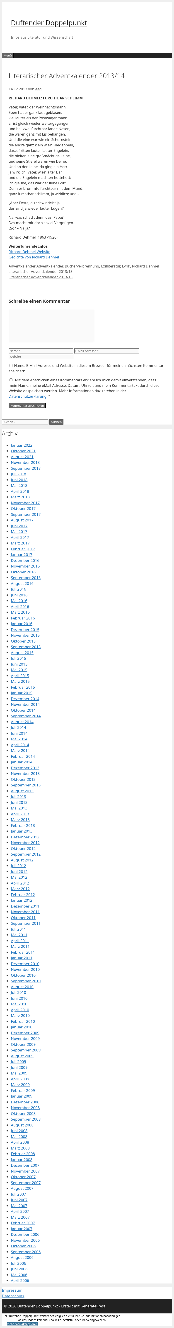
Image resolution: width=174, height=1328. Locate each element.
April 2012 (20, 883)
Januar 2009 (21, 1096)
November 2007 (25, 1171)
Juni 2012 (19, 871)
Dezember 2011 (25, 906)
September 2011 (26, 923)
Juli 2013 (18, 796)
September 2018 (26, 468)
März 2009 (20, 1084)
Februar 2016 (23, 618)
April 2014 (20, 744)
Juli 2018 (18, 473)
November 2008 (25, 1107)
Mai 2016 (19, 600)
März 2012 (20, 888)
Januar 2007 (21, 1228)
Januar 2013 (21, 831)
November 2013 (25, 773)
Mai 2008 (19, 1136)
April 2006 (20, 1280)
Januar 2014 (21, 762)
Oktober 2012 (23, 848)
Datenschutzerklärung (27, 396)
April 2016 (20, 606)
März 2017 (20, 543)
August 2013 (22, 790)
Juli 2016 (18, 589)
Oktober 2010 (23, 975)
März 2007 (20, 1217)
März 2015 (20, 681)
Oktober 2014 (23, 710)
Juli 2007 (18, 1194)
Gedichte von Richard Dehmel (34, 257)
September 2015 (26, 646)
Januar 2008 (21, 1159)
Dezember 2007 (25, 1165)
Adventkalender (22, 266)
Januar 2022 (21, 445)
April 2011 (20, 940)
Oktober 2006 (23, 1245)
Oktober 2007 (23, 1176)
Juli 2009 (18, 1061)
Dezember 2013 (25, 767)
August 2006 (22, 1257)
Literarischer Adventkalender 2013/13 (40, 271)
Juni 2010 (19, 998)
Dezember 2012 (25, 837)
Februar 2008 (23, 1153)
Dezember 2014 (25, 698)
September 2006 (26, 1251)
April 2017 (20, 537)
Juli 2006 (18, 1263)
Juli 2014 (18, 727)
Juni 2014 (19, 733)
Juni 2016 (19, 595)
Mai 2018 (19, 485)
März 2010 (20, 1015)
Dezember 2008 (25, 1102)
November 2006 (25, 1240)
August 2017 (22, 520)
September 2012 (26, 854)
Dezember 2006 (25, 1234)
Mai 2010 (19, 1004)
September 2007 (26, 1182)
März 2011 (20, 946)
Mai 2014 (19, 738)
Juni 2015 (19, 664)
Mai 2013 (19, 808)
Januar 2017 (21, 554)
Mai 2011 (19, 934)
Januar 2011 (21, 957)
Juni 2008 (19, 1130)
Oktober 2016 (23, 572)
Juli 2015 (18, 658)
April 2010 (20, 1009)
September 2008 (26, 1119)
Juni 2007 (19, 1199)
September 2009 (26, 1050)
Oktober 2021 (23, 450)
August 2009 (22, 1055)
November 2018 (25, 462)
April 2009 (20, 1079)
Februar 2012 (23, 894)
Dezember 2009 (25, 1032)
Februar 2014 (23, 756)
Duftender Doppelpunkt (49, 22)
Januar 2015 (21, 692)
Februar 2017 (23, 548)
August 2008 (22, 1125)
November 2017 (25, 502)
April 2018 (20, 491)
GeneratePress (92, 1306)
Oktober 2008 (23, 1113)
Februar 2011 (23, 952)
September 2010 (26, 980)
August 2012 (22, 860)
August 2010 (22, 986)
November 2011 (25, 911)
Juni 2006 (19, 1269)
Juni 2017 (19, 525)
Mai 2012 (19, 877)
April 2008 (20, 1142)
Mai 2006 (19, 1274)
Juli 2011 (18, 929)
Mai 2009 (19, 1073)
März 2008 (20, 1148)
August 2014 (22, 721)
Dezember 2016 (25, 560)
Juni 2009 (19, 1067)
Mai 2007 (19, 1205)
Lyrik (126, 266)
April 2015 (20, 675)
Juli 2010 (18, 992)
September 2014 (26, 715)
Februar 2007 (23, 1222)
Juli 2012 (18, 865)
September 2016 (26, 577)
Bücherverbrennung (82, 266)
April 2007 (20, 1211)
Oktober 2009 (23, 1044)
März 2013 (20, 819)
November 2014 (25, 704)
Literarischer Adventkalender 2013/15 (40, 277)
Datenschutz (13, 1295)
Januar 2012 (21, 900)
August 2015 (22, 652)
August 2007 (22, 1188)
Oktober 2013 (23, 779)
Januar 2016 (21, 623)
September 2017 (26, 514)
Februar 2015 (23, 687)
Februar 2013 (23, 825)
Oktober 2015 (23, 641)
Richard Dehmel (145, 266)
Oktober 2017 (23, 508)
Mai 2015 (19, 669)
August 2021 (22, 456)
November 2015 (25, 635)
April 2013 (20, 814)
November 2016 (25, 566)
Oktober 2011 (23, 917)
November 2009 (25, 1038)
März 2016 (20, 612)
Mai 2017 (19, 531)
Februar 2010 (23, 1021)
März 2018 (20, 497)
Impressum (12, 1290)
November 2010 (25, 969)
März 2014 (20, 750)
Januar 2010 (21, 1027)
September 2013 (26, 785)
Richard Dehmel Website (29, 251)
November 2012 (25, 842)
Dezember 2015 (25, 629)
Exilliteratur (110, 266)
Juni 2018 (19, 479)
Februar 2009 (23, 1090)
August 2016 (22, 583)
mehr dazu (14, 1324)
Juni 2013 (19, 802)
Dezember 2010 (25, 963)
